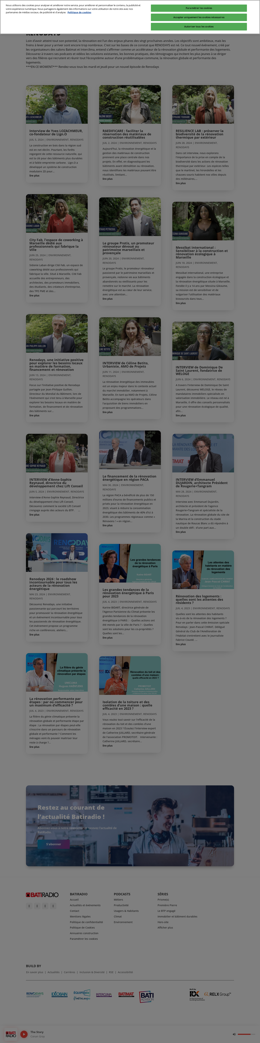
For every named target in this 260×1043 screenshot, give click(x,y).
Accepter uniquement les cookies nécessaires (198, 11)
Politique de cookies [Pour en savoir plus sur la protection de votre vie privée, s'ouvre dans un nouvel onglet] (79, 6)
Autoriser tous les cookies (199, 20)
